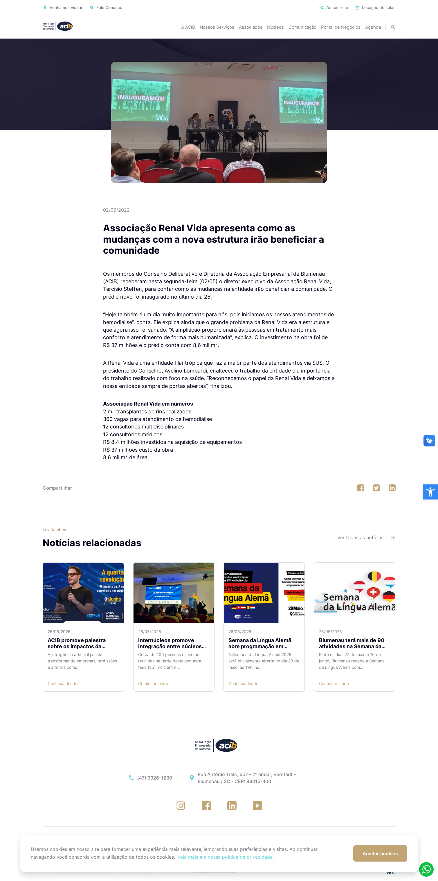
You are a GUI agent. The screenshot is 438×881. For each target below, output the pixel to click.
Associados (250, 27)
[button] (430, 491)
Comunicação (302, 27)
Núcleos (275, 27)
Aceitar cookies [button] (380, 853)
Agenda (373, 27)
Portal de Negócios (341, 27)
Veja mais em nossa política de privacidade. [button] (225, 857)
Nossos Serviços (217, 27)
